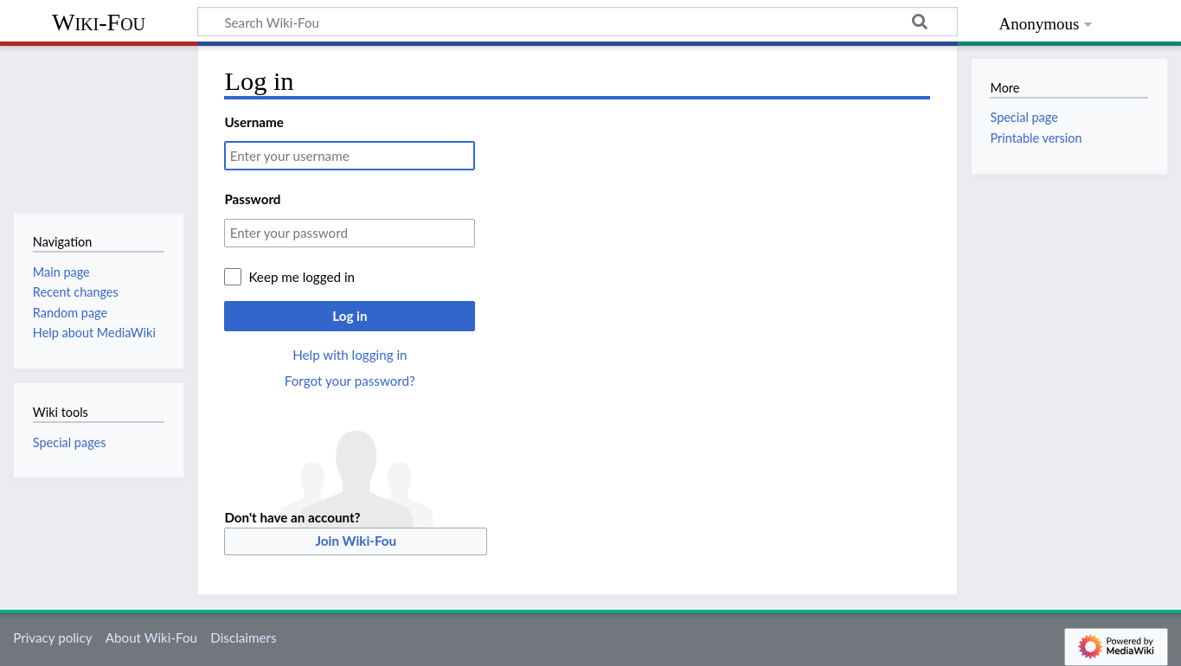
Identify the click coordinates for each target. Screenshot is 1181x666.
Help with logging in (349, 354)
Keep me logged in (301, 277)
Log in (349, 315)
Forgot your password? (350, 380)
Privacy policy (52, 637)
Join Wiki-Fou (356, 540)
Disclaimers (243, 637)
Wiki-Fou (98, 22)
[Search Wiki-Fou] (577, 21)
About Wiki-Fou (151, 637)
